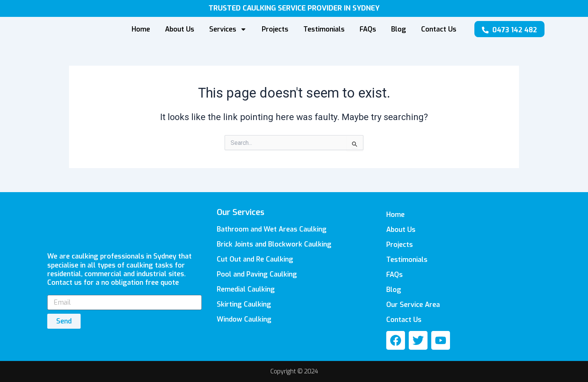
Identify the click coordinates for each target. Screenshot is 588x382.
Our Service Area (413, 304)
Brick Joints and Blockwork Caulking (274, 244)
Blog (398, 29)
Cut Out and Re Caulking (255, 259)
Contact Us (438, 29)
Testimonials (324, 29)
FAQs (368, 29)
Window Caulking (244, 319)
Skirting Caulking (244, 304)
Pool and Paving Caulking (257, 274)
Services (228, 29)
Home (141, 29)
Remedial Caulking (246, 289)
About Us (179, 29)
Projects (275, 29)
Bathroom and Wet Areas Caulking (272, 229)
